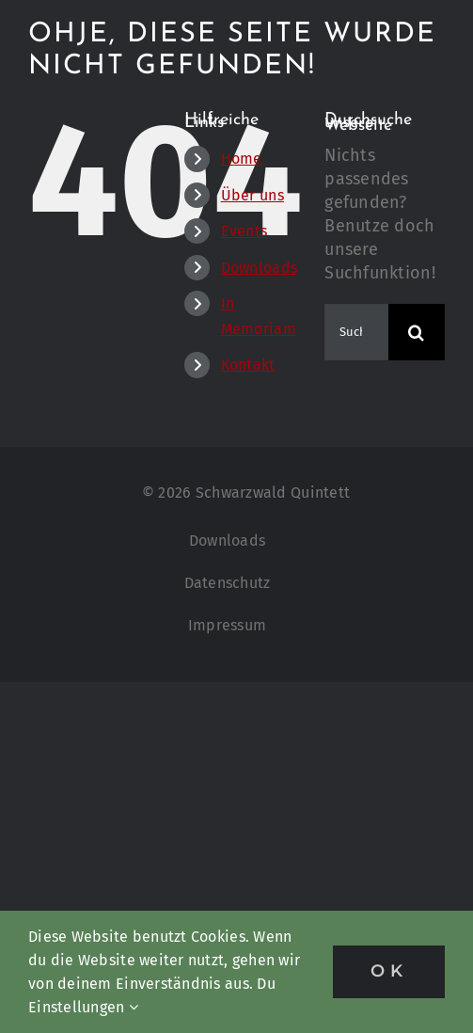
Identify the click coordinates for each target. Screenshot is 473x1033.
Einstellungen (83, 1007)
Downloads (259, 268)
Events (244, 231)
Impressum (227, 625)
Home (241, 158)
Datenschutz (227, 583)
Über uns (252, 195)
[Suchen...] (356, 332)
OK (389, 971)
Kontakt (248, 364)
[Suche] (416, 332)
